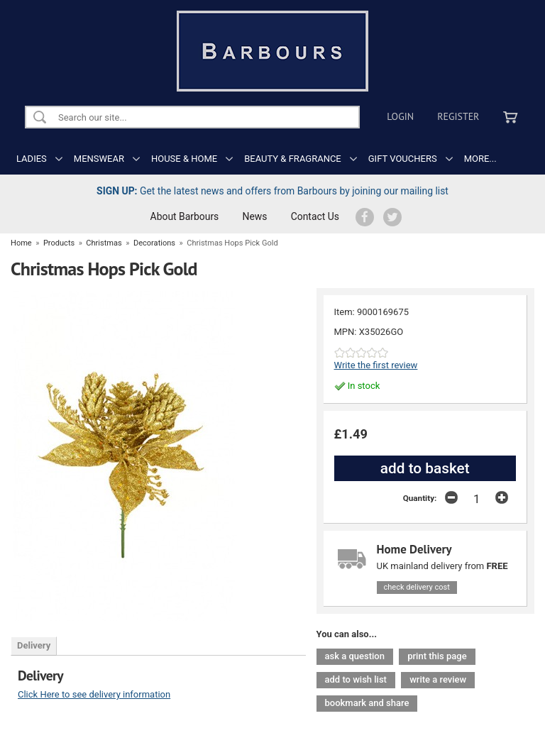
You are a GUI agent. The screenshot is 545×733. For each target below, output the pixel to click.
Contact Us (315, 216)
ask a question (355, 656)
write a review (437, 679)
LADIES (31, 158)
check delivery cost (417, 587)
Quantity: (420, 498)
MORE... (480, 158)
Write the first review (376, 365)
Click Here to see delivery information (94, 694)
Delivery (33, 645)
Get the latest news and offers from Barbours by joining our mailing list (272, 191)
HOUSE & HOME (184, 158)
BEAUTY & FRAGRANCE (292, 158)
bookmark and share (367, 703)
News (255, 216)
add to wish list (356, 679)
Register (458, 116)
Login (400, 116)
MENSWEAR (99, 158)
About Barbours (184, 216)
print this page (436, 656)
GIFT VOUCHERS (402, 158)
